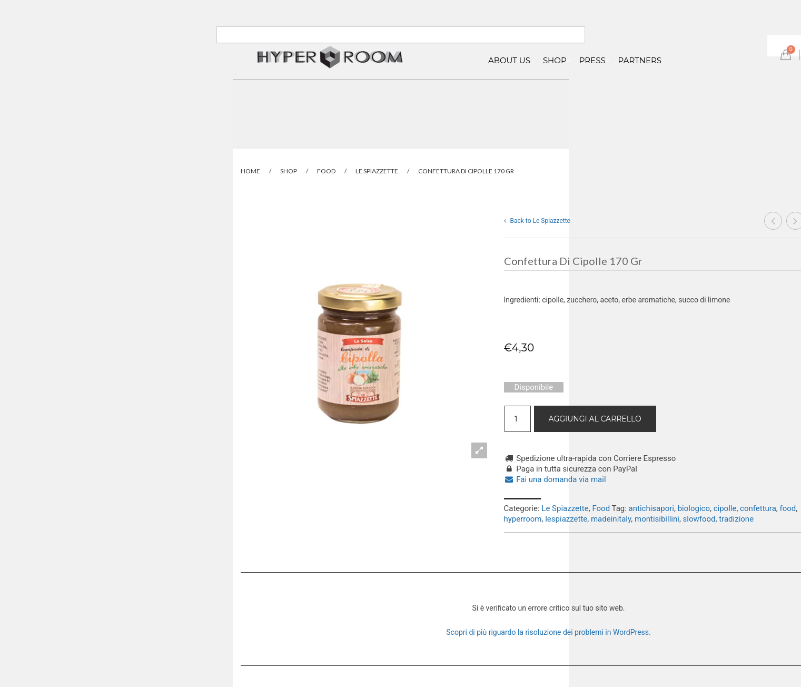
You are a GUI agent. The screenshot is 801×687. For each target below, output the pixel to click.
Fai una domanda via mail (555, 479)
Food (326, 171)
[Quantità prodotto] (518, 419)
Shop (288, 171)
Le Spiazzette (376, 171)
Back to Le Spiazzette (537, 220)
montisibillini (657, 519)
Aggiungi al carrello (595, 419)
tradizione (736, 519)
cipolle (725, 508)
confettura (758, 508)
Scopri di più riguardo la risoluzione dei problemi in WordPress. (548, 632)
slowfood (699, 519)
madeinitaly (611, 519)
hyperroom (523, 519)
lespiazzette (566, 519)
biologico (694, 508)
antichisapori (651, 508)
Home (250, 171)
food (788, 508)
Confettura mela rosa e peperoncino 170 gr (773, 222)
